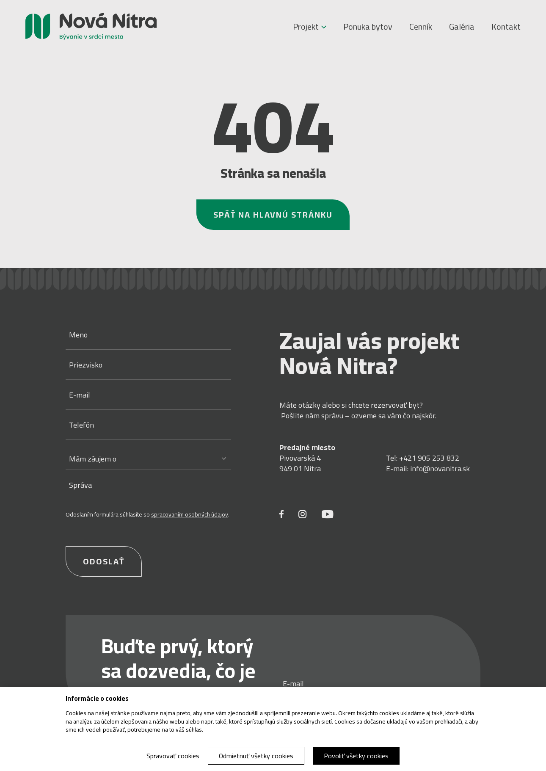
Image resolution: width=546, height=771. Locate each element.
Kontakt (506, 27)
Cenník (420, 27)
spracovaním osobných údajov (189, 514)
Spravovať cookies (172, 755)
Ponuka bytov (367, 27)
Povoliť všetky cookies (356, 755)
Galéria (461, 27)
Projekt (309, 27)
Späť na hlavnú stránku (273, 214)
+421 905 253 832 (429, 458)
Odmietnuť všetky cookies (256, 755)
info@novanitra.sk (440, 468)
